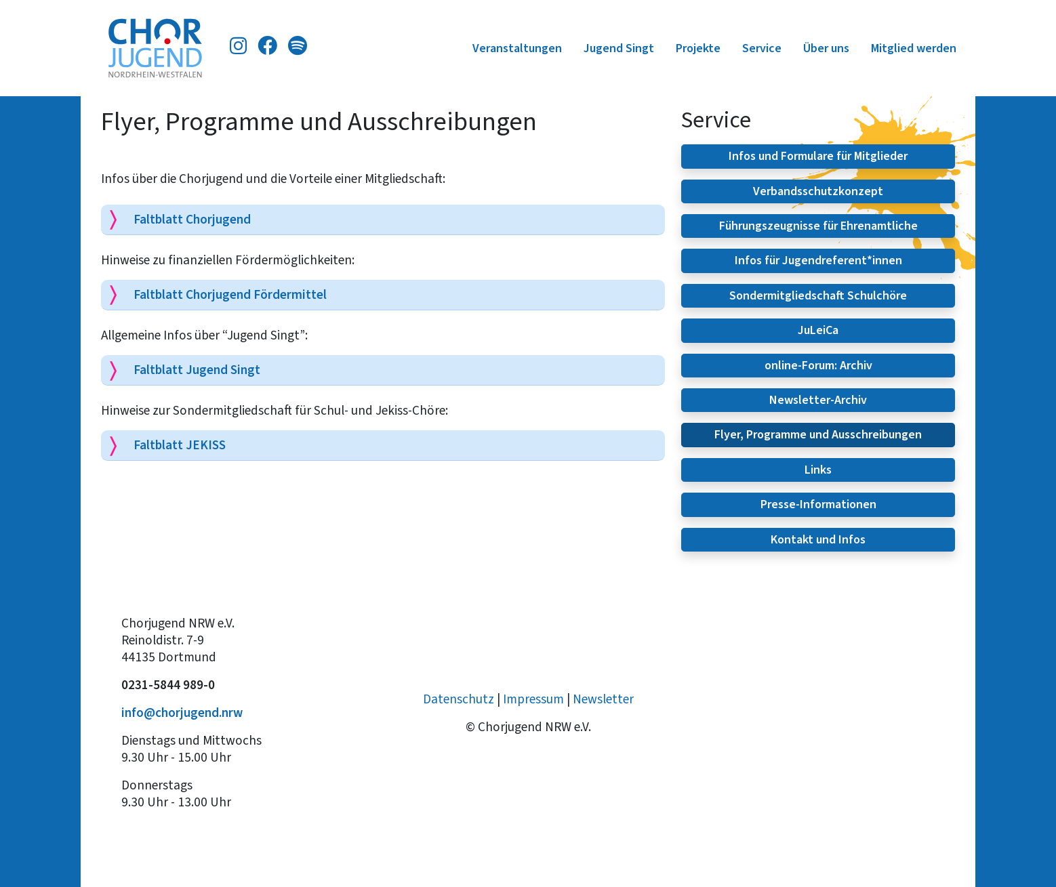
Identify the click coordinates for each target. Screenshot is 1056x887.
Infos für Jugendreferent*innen (818, 260)
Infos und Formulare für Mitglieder (818, 156)
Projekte (698, 48)
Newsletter (603, 698)
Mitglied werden (913, 48)
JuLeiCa (818, 330)
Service (761, 48)
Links (818, 469)
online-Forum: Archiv (818, 365)
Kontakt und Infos (818, 539)
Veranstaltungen (517, 48)
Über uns (826, 48)
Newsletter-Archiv (818, 400)
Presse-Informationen (818, 504)
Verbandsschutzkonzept (818, 191)
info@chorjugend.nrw (182, 712)
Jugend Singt (619, 48)
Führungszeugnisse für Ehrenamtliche (818, 226)
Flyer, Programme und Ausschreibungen (818, 434)
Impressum (533, 698)
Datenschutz (458, 698)
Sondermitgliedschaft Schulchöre (818, 295)
